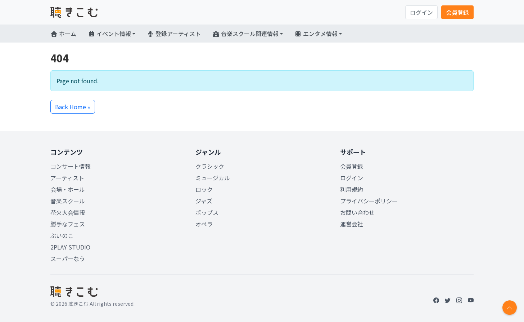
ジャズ (203, 201)
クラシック (209, 166)
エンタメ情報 (316, 33)
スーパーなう (67, 258)
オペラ (204, 224)
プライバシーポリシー (369, 201)
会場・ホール (67, 189)
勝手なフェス (67, 224)
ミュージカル (212, 177)
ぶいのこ (61, 235)
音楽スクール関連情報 (245, 33)
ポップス (206, 212)
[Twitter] (448, 300)
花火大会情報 (67, 212)
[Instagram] (459, 300)
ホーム (63, 33)
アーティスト (67, 177)
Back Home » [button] (72, 106)
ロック (204, 189)
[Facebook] (436, 300)
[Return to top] (509, 307)
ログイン (421, 12)
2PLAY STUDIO (70, 247)
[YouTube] (471, 300)
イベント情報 (109, 33)
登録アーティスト (174, 33)
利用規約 (351, 189)
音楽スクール (67, 201)
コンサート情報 (70, 166)
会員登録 (457, 12)
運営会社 (351, 224)
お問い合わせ (357, 212)
